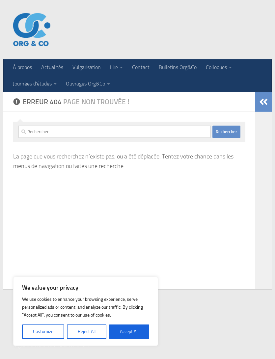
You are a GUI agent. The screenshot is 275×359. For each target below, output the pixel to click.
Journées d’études (32, 84)
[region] (85, 311)
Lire (114, 67)
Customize (43, 331)
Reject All (87, 331)
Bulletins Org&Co (178, 67)
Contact (141, 67)
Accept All (129, 331)
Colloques (216, 67)
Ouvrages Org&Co (85, 84)
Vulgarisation (86, 67)
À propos (22, 67)
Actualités (52, 67)
